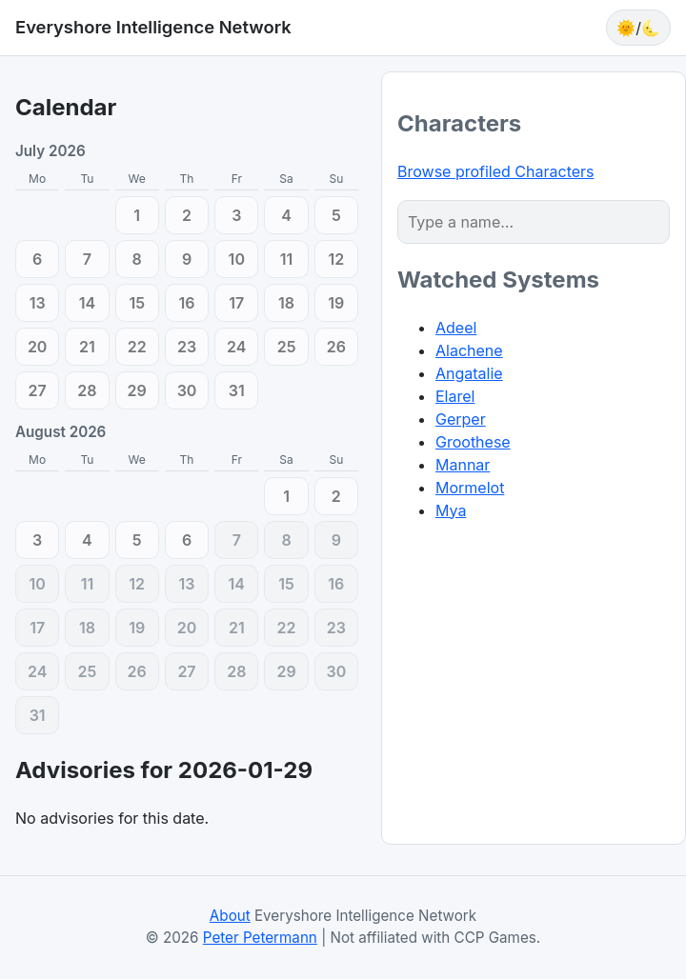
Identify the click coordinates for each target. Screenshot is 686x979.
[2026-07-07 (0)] (87, 259)
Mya (450, 510)
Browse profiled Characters (496, 171)
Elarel (454, 396)
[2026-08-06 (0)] (187, 540)
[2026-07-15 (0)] (137, 303)
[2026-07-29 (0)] (137, 390)
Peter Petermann (260, 938)
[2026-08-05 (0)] (137, 540)
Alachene (469, 350)
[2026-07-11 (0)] (286, 259)
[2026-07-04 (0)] (286, 215)
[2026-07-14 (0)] (87, 303)
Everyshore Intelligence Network (153, 26)
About (230, 916)
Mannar (462, 464)
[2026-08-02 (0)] (336, 496)
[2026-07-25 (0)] (286, 347)
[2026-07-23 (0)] (187, 347)
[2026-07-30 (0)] (187, 390)
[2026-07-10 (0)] (236, 259)
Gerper (460, 419)
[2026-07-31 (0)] (236, 390)
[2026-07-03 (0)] (236, 215)
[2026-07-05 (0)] (336, 215)
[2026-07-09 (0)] (187, 259)
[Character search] (533, 222)
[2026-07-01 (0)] (137, 215)
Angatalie (469, 373)
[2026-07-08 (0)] (137, 259)
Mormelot (469, 487)
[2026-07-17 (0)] (236, 303)
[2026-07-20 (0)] (37, 347)
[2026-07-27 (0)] (37, 390)
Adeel (455, 327)
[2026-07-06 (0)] (37, 259)
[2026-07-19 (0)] (336, 303)
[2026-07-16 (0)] (187, 303)
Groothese (473, 441)
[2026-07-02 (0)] (187, 215)
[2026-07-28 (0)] (87, 390)
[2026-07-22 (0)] (137, 347)
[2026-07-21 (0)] (87, 347)
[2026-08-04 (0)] (87, 540)
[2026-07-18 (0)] (286, 303)
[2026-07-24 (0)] (236, 347)
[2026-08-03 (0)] (37, 540)
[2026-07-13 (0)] (37, 303)
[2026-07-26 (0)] (336, 347)
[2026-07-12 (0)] (336, 259)
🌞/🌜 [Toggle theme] (638, 27)
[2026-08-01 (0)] (286, 496)
